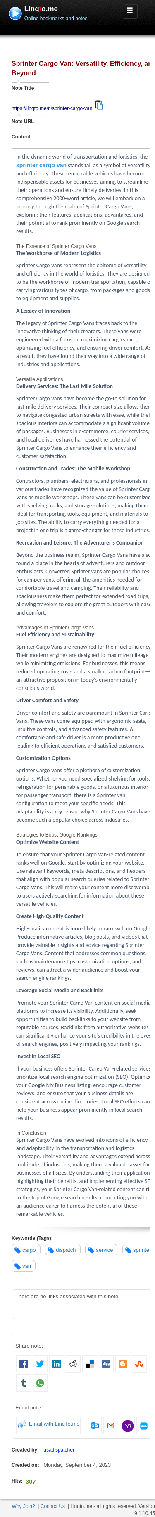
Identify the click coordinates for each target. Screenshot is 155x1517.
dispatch (66, 1250)
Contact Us (53, 1506)
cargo (29, 1250)
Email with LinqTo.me (54, 1424)
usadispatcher (58, 1450)
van (26, 1266)
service (104, 1250)
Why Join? (23, 1506)
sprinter (142, 1250)
